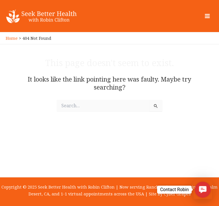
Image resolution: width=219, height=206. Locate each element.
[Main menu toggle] (207, 16)
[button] (203, 190)
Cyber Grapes (177, 194)
